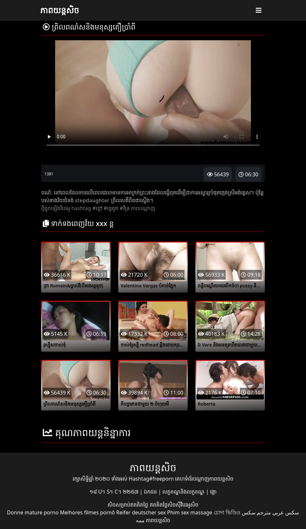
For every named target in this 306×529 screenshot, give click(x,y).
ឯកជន (151, 491)
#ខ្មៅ (97, 208)
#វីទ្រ (124, 208)
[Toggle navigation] (259, 10)
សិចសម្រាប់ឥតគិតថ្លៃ (128, 504)
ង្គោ (213, 491)
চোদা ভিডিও (227, 512)
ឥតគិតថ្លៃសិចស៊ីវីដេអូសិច (174, 504)
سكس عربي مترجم (278, 512)
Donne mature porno (33, 512)
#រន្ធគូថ (111, 208)
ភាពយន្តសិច (59, 10)
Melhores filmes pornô (87, 512)
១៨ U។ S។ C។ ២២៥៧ (114, 491)
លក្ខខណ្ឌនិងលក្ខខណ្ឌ (184, 491)
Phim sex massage (189, 512)
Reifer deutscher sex (141, 512)
